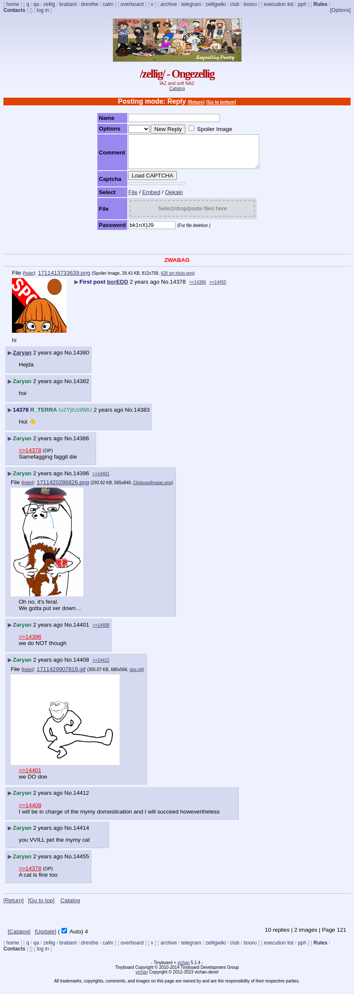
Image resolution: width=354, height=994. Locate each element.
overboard (131, 4)
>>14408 (101, 631)
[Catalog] (19, 938)
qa (36, 4)
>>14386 (197, 288)
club (235, 4)
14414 (81, 834)
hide (28, 279)
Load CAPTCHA (145, 182)
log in (43, 10)
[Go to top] (41, 907)
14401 (81, 631)
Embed (144, 198)
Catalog (177, 88)
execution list (278, 4)
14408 (81, 666)
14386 (81, 445)
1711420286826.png (63, 488)
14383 (141, 416)
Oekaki (166, 198)
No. (165, 288)
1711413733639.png (64, 279)
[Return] (196, 102)
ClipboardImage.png (152, 489)
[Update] (45, 938)
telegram (191, 4)
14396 (81, 480)
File (125, 198)
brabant (68, 4)
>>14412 (101, 666)
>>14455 (217, 288)
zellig (49, 4)
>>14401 (101, 480)
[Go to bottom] (221, 102)
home (12, 4)
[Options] (340, 10)
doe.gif (135, 676)
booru (250, 4)
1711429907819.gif (61, 675)
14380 (81, 359)
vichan (183, 969)
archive (169, 4)
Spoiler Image (207, 129)
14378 (178, 288)
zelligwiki (215, 4)
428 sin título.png (177, 279)
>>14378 (30, 456)
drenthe (90, 4)
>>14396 (30, 643)
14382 (81, 387)
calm (107, 4)
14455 (81, 863)
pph (302, 4)
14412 (81, 799)
